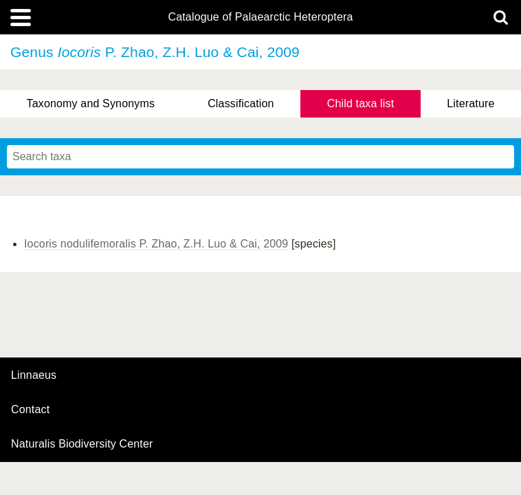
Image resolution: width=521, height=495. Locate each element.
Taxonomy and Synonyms (91, 103)
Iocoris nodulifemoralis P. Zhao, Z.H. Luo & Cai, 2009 (156, 244)
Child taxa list (361, 103)
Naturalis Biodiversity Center (82, 444)
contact (30, 409)
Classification (241, 103)
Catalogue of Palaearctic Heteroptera (260, 17)
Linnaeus (33, 375)
